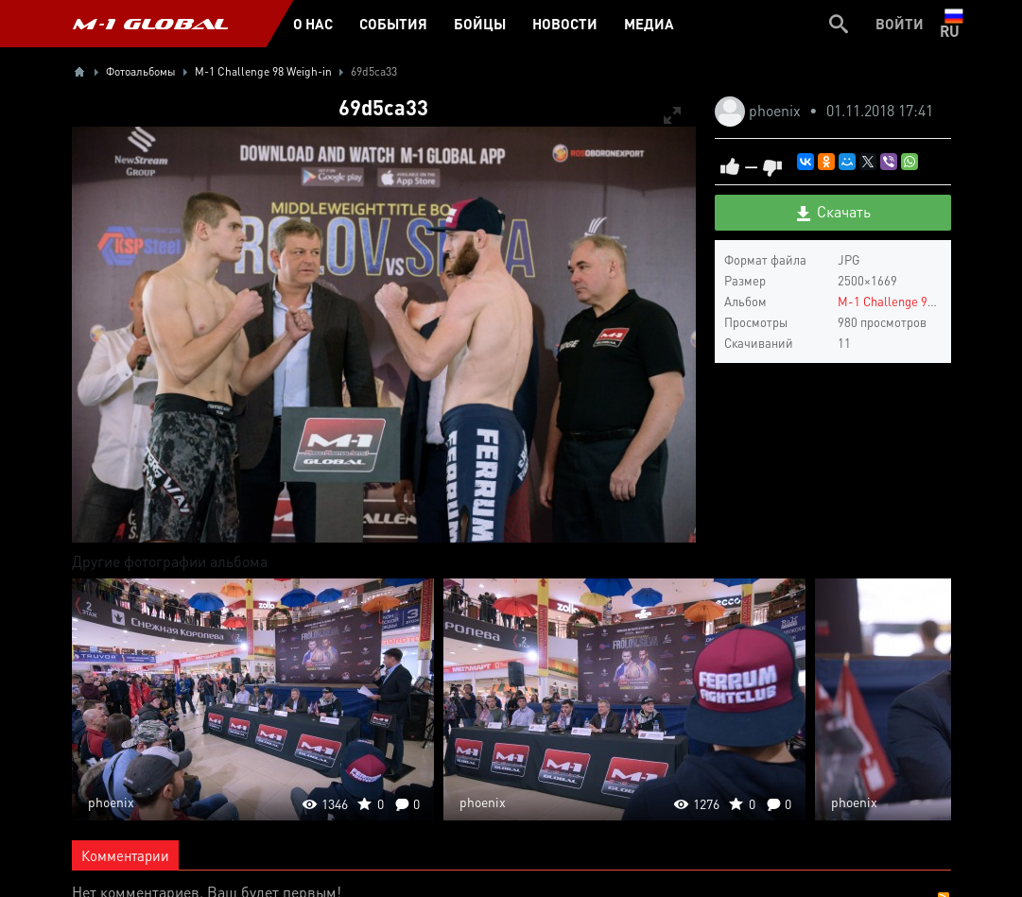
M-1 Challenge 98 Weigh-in (911, 301)
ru (953, 24)
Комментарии (125, 855)
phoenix (777, 110)
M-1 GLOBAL (150, 23)
